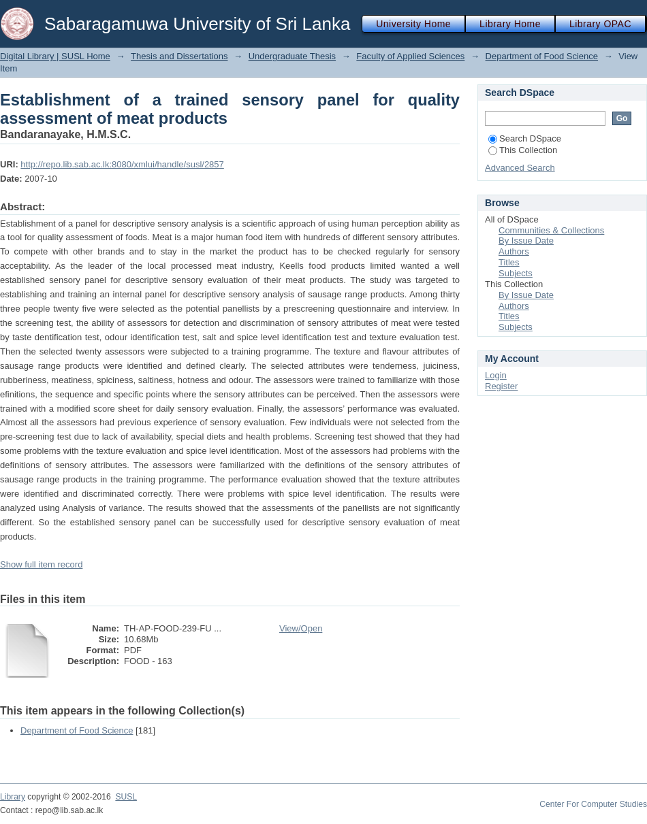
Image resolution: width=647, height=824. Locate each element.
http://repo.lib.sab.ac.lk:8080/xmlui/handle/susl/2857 (121, 164)
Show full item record (41, 564)
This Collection (522, 150)
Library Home (510, 23)
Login (496, 375)
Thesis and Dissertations (179, 56)
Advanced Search (520, 168)
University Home (413, 23)
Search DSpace (524, 138)
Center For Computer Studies (593, 804)
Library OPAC (600, 23)
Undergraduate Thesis (292, 56)
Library (12, 797)
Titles (509, 262)
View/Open (300, 628)
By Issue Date (526, 240)
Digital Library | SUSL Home (55, 56)
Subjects (516, 273)
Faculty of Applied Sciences (410, 56)
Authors (514, 251)
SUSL (126, 797)
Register (501, 386)
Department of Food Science (542, 56)
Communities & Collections (551, 230)
